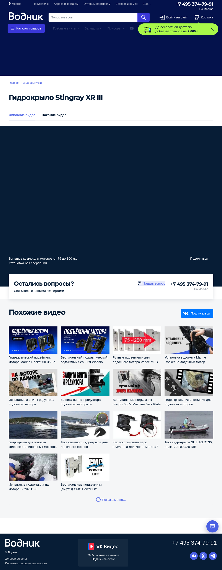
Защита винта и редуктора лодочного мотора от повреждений (81, 402)
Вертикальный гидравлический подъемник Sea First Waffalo (84, 359)
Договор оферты (16, 558)
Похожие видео (54, 115)
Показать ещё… (114, 499)
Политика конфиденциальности (26, 563)
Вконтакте (194, 556)
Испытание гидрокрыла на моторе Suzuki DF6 (29, 487)
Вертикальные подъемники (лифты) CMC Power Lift (81, 487)
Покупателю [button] (41, 3)
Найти (143, 17)
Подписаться (200, 313)
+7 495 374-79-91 (194, 4)
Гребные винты (64, 28)
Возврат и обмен (127, 3)
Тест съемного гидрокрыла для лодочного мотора (84, 444)
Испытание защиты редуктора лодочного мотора (31, 402)
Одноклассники (203, 556)
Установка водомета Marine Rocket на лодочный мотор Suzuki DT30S (185, 359)
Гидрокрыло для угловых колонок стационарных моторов (33, 444)
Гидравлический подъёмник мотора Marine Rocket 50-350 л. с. (32, 359)
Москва (16, 3)
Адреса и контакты (66, 3)
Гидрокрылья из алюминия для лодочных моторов (188, 402)
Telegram (213, 556)
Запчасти (92, 28)
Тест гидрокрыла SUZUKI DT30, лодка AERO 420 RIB (188, 444)
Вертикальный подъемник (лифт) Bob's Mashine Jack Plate (137, 402)
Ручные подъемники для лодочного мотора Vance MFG (135, 359)
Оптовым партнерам (97, 3)
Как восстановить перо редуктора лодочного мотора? (135, 444)
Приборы (114, 28)
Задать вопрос (154, 283)
